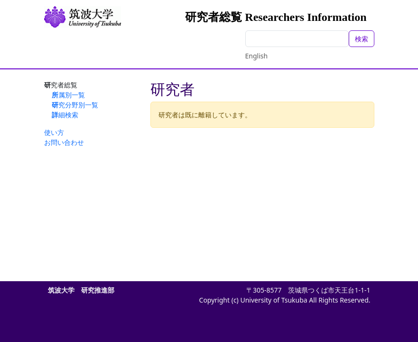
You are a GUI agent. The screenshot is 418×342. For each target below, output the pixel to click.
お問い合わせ (64, 142)
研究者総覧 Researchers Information (275, 17)
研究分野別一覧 (75, 104)
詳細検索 (65, 114)
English (256, 55)
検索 (361, 38)
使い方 (54, 132)
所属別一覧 (68, 94)
